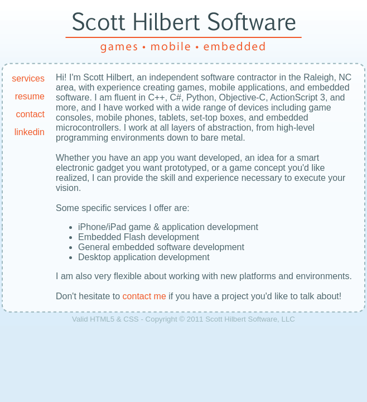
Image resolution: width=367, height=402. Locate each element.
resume (30, 96)
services (28, 78)
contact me (144, 296)
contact (30, 114)
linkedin (30, 132)
